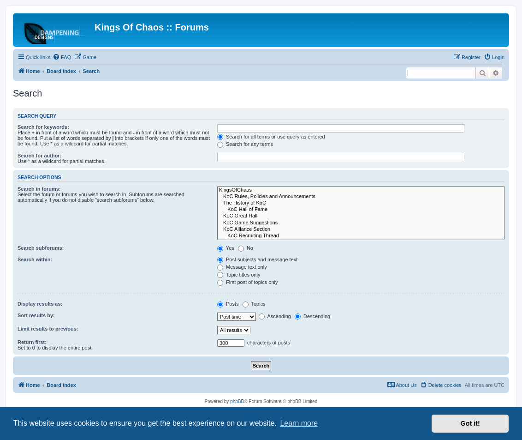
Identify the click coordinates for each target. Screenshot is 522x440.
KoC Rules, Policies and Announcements (361, 196)
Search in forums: (39, 189)
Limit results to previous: (48, 329)
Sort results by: (36, 315)
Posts (228, 304)
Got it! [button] (470, 423)
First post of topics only (247, 282)
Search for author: (39, 155)
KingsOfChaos (361, 190)
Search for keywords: (43, 127)
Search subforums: (41, 248)
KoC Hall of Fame (361, 209)
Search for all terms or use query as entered (271, 136)
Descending (312, 316)
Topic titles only (238, 274)
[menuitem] (62, 57)
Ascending (275, 316)
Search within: (35, 259)
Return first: (32, 342)
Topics (254, 304)
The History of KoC (361, 203)
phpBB (237, 401)
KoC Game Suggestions (361, 223)
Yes (225, 248)
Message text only (242, 267)
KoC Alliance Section (361, 229)
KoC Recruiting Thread (361, 236)
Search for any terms (245, 144)
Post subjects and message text (257, 259)
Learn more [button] (299, 423)
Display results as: (40, 304)
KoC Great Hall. (361, 216)
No (245, 248)
